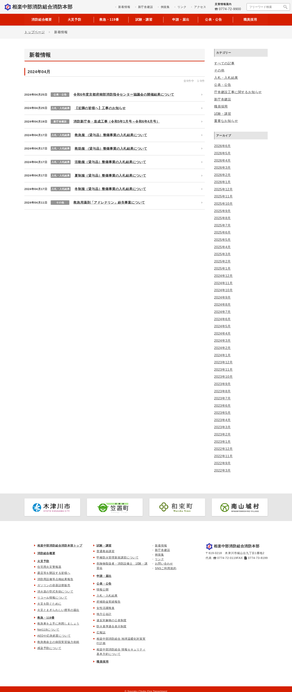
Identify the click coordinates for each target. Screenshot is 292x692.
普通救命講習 (106, 551)
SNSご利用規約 (165, 568)
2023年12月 (223, 362)
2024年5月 (222, 326)
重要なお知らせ (226, 121)
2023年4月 (222, 420)
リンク (159, 559)
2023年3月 (222, 427)
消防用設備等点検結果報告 (55, 579)
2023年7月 (222, 398)
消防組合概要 (41, 19)
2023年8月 (222, 391)
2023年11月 (223, 369)
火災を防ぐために (49, 603)
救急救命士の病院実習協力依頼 (58, 642)
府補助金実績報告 (108, 601)
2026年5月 (222, 153)
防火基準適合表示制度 (112, 626)
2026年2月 (222, 175)
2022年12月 (223, 449)
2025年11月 (223, 196)
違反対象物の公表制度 (112, 620)
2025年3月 (222, 254)
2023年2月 (222, 434)
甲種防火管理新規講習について (117, 557)
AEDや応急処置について (54, 635)
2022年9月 (222, 463)
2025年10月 (223, 203)
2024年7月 (222, 312)
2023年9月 (222, 384)
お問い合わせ (164, 563)
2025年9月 (222, 211)
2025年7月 (222, 225)
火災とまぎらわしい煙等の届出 (58, 610)
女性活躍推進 (106, 608)
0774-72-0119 (227, 558)
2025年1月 (222, 268)
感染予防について (49, 648)
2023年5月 (222, 412)
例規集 (159, 554)
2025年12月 (223, 189)
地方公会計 (104, 614)
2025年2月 (222, 261)
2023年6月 (222, 405)
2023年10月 (223, 376)
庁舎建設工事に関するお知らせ (238, 92)
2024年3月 (222, 340)
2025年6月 (222, 232)
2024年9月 (222, 297)
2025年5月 (222, 239)
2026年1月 (222, 182)
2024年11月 (223, 283)
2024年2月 (222, 348)
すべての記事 (224, 63)
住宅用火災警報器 (49, 566)
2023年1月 (222, 441)
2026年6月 (222, 146)
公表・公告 (222, 84)
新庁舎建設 (222, 99)
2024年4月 (222, 333)
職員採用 (250, 19)
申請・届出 (180, 19)
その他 (219, 70)
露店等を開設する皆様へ (53, 573)
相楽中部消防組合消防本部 (42, 7)
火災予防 (43, 561)
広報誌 (101, 632)
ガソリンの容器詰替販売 (53, 585)
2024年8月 (222, 304)
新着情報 (161, 545)
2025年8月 (222, 218)
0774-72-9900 (230, 9)
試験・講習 (222, 113)
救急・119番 (46, 617)
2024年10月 (223, 290)
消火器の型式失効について (55, 591)
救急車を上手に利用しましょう (58, 623)
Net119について (48, 629)
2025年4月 (222, 247)
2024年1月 (222, 355)
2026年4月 (222, 160)
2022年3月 (222, 470)
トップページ (34, 32)
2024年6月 (222, 319)
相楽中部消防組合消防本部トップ (59, 545)
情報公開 (102, 589)
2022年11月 (223, 456)
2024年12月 (223, 276)
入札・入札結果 (226, 77)
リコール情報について (52, 597)
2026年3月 (222, 167)
